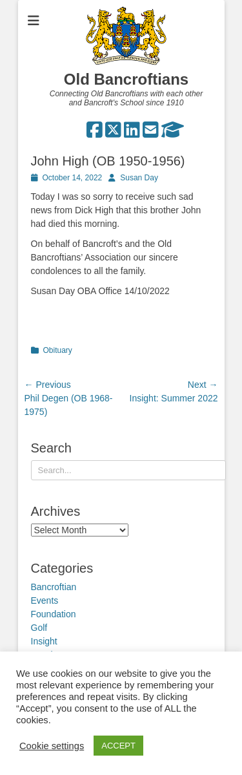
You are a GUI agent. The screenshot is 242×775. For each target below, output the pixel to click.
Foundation (53, 614)
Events (45, 600)
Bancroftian (54, 587)
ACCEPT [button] (118, 745)
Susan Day (139, 177)
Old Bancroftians (126, 79)
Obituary (57, 350)
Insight (44, 641)
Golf (39, 627)
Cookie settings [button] (51, 746)
